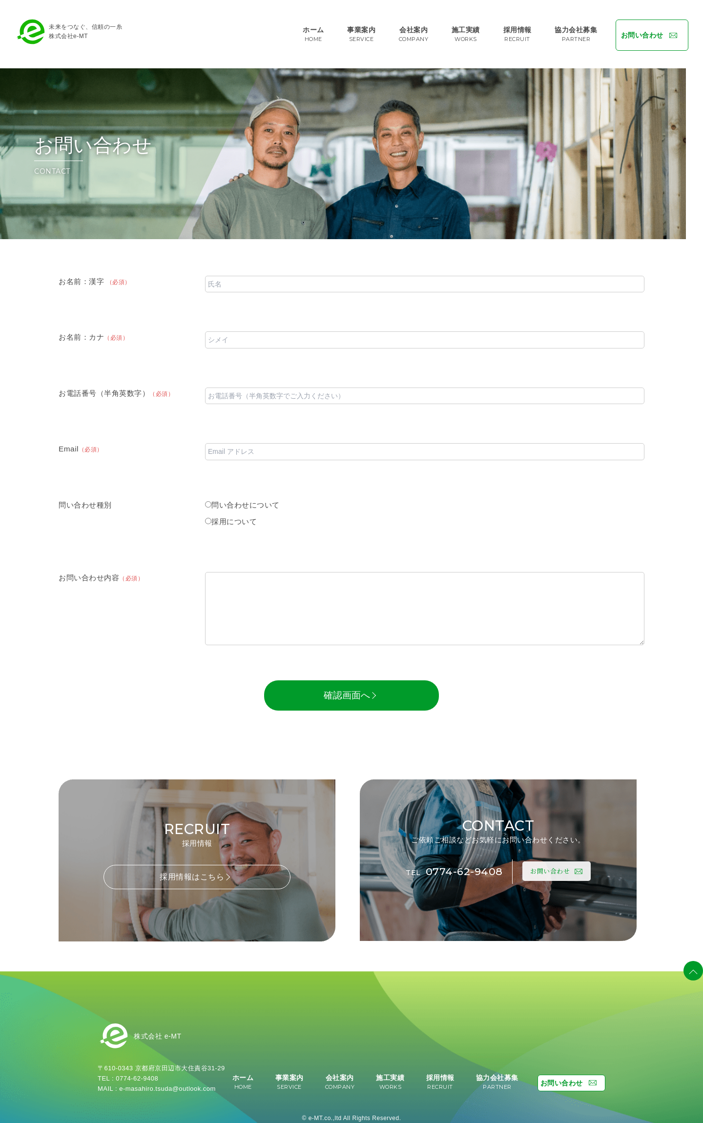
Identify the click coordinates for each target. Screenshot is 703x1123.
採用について (231, 516)
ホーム (316, 31)
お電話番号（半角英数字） (116, 388)
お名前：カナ (93, 332)
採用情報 (512, 31)
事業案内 (361, 31)
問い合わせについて (242, 500)
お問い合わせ (647, 31)
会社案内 (411, 31)
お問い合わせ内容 (101, 573)
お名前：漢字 (95, 276)
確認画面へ (350, 690)
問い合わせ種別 (85, 500)
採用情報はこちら (195, 872)
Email (81, 444)
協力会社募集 (570, 31)
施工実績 (461, 31)
